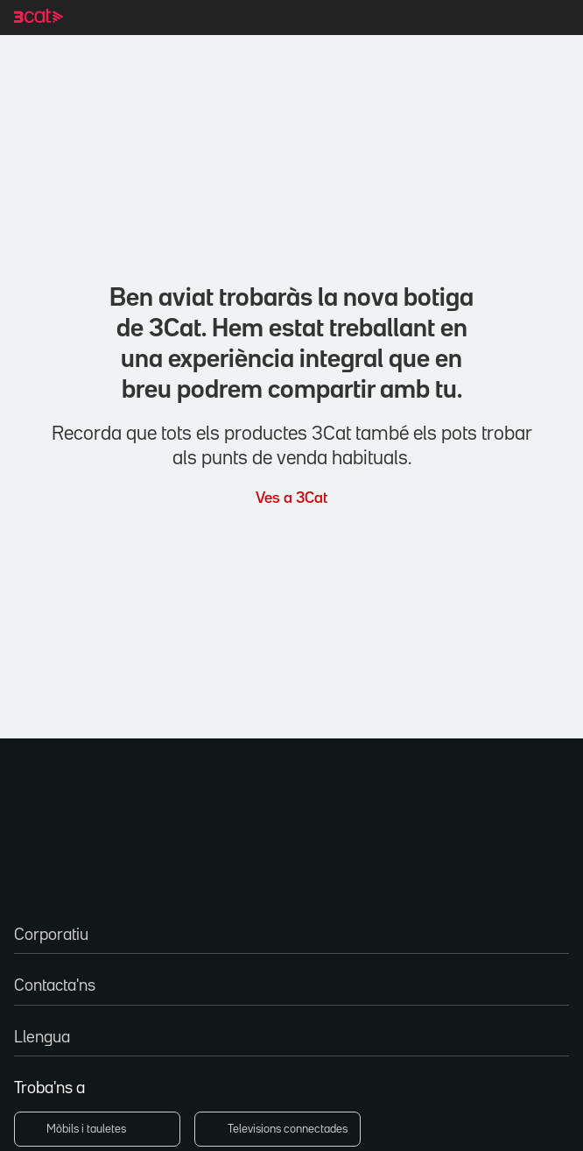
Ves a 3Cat (291, 496)
